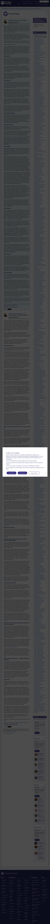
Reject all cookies (22, 473)
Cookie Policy (9, 459)
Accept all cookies (11, 473)
